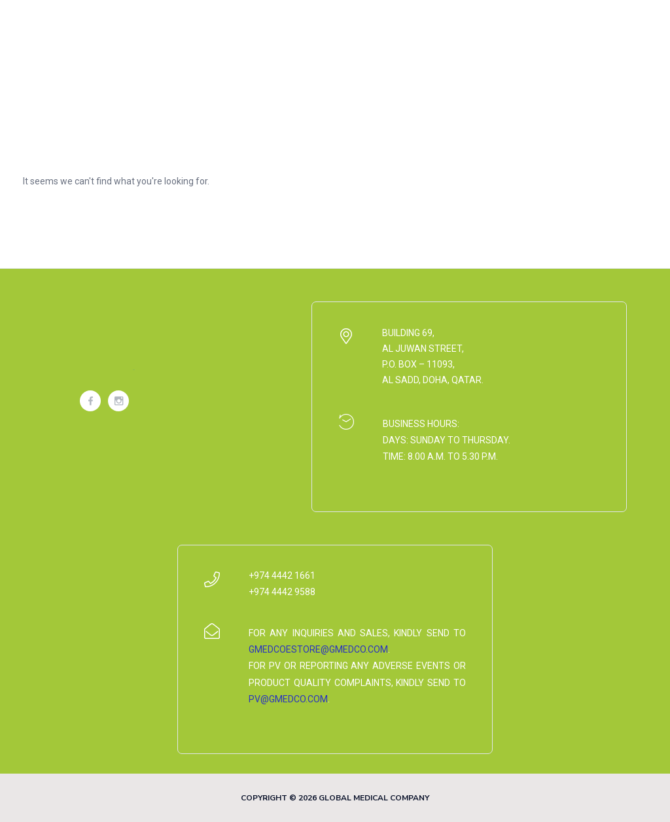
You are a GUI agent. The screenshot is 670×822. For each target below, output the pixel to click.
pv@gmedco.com (288, 699)
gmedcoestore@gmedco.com (318, 649)
